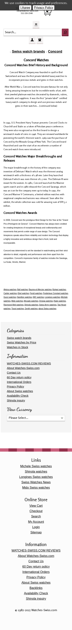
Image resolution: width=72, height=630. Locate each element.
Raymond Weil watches (13, 305)
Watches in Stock (17, 347)
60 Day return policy (19, 377)
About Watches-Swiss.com (23, 368)
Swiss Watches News (35, 482)
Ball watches (22, 289)
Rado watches (60, 301)
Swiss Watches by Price (21, 342)
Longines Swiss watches (36, 477)
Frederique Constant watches (55, 293)
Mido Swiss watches (36, 487)
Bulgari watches (59, 289)
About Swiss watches (20, 391)
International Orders (19, 381)
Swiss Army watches (48, 305)
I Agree (25, 7)
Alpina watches (9, 289)
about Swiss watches (47, 309)
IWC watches (38, 297)
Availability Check (18, 395)
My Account (36, 521)
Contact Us (14, 372)
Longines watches (52, 297)
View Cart (36, 505)
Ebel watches (23, 293)
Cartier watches (10, 293)
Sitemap (36, 532)
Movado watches (31, 301)
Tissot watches (17, 309)
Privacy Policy (43, 7)
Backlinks (36, 588)
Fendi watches (36, 293)
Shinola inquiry (16, 400)
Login (36, 527)
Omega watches (46, 301)
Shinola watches (31, 305)
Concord (55, 51)
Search (36, 516)
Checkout (36, 511)
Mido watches (17, 301)
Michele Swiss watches (36, 466)
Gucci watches (9, 297)
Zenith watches (31, 309)
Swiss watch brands (28, 51)
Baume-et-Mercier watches (40, 289)
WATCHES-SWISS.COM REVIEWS (29, 363)
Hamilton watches (24, 297)
